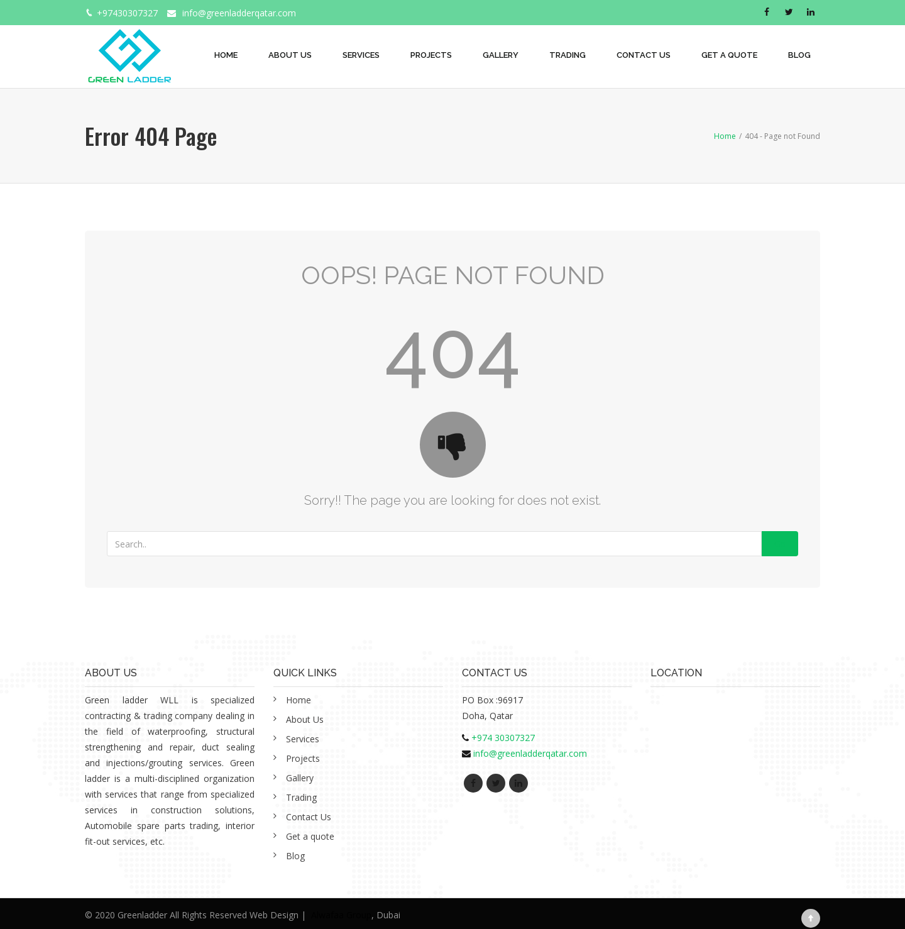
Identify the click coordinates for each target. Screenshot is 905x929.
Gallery (500, 55)
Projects (431, 55)
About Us (290, 55)
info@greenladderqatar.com (239, 13)
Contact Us (644, 55)
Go (780, 543)
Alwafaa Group (341, 915)
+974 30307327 (503, 738)
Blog (799, 55)
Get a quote (729, 55)
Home (226, 55)
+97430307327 (127, 13)
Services (361, 55)
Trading (567, 55)
